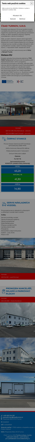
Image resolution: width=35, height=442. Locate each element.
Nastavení (13, 19)
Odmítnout (22, 19)
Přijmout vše (17, 15)
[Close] (31, 3)
